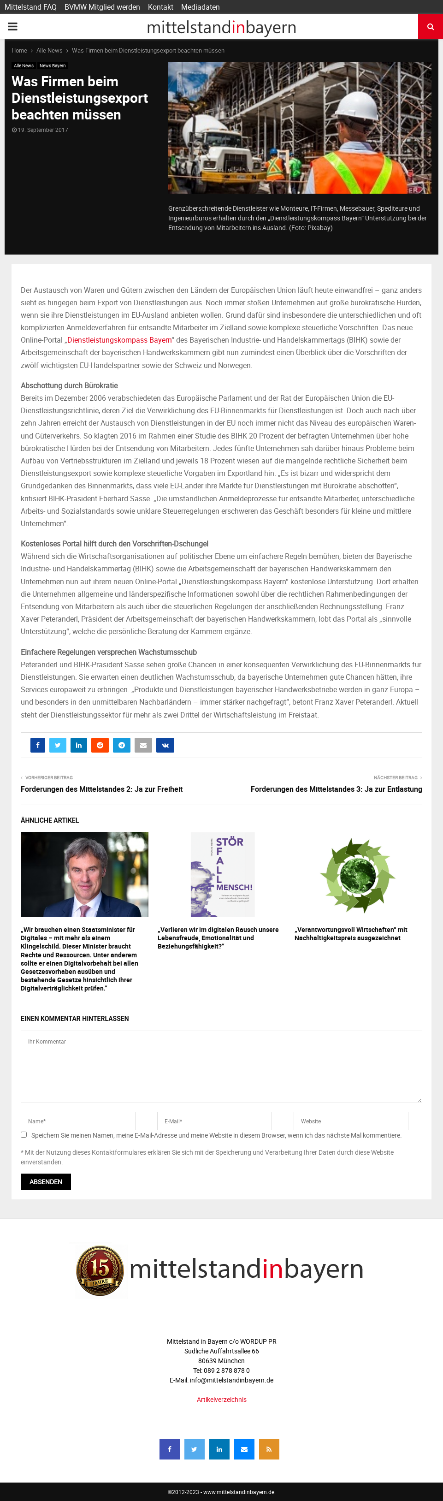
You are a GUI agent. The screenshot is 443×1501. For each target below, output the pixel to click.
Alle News (24, 65)
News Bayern (53, 65)
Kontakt (160, 7)
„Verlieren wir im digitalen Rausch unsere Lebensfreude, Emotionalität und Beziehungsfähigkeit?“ (218, 937)
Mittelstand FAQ (31, 7)
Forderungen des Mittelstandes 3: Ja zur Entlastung (336, 789)
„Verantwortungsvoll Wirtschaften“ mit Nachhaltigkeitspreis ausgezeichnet (351, 933)
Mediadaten (200, 7)
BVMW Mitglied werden (102, 7)
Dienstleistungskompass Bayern (119, 340)
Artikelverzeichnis (222, 1399)
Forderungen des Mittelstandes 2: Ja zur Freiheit (102, 789)
